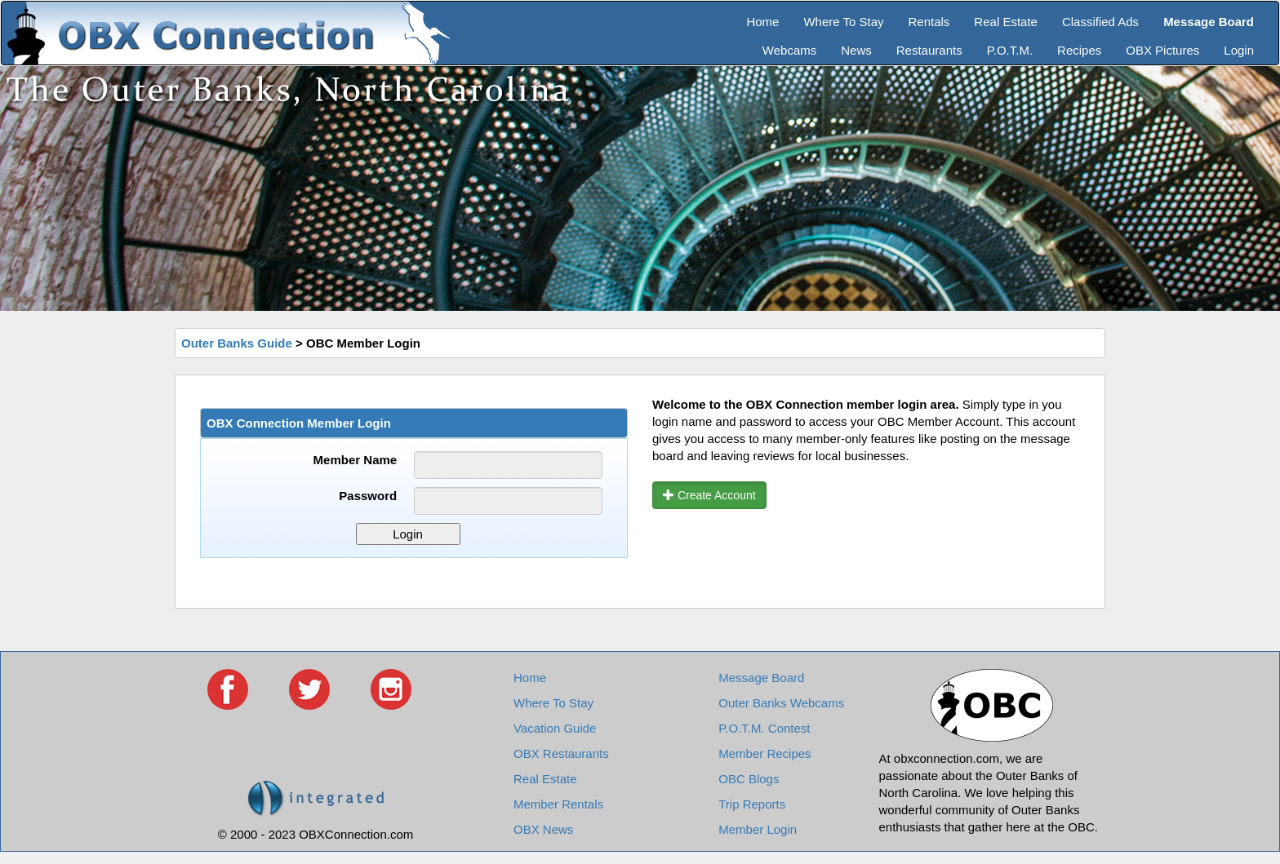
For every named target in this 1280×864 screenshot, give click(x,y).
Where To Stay (843, 22)
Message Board (761, 678)
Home (762, 22)
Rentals (929, 22)
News (856, 50)
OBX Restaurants (561, 753)
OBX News (543, 829)
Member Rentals (558, 804)
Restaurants (929, 50)
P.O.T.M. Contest (764, 728)
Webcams (789, 50)
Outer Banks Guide (236, 343)
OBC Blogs (748, 779)
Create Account (709, 495)
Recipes (1079, 50)
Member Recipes (764, 753)
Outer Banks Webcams (781, 703)
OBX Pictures (1162, 50)
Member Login (757, 829)
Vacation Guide (554, 728)
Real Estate (1006, 22)
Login (1239, 50)
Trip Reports (751, 804)
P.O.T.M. (1010, 50)
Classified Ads (1100, 22)
